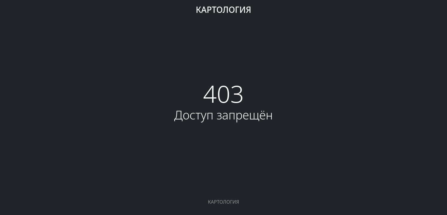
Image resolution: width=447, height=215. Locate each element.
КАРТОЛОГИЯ (223, 9)
